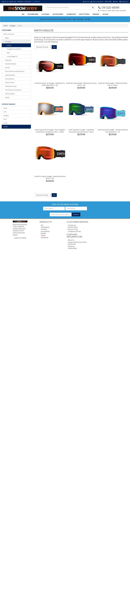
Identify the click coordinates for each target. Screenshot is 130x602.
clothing (45, 14)
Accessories (45, 231)
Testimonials (72, 248)
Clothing (44, 229)
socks (7, 67)
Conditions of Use (74, 231)
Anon (5, 108)
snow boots (9, 79)
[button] (86, 1)
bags (7, 38)
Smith (5, 26)
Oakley (6, 115)
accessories (58, 14)
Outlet (105, 14)
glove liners (9, 82)
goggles (8, 41)
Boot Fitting (84, 14)
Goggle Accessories (14, 49)
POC (5, 119)
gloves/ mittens (10, 64)
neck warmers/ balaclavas (14, 71)
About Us (5, 1)
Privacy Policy (73, 227)
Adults (9, 45)
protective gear (11, 86)
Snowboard (45, 227)
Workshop (71, 14)
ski (23, 14)
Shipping (20, 1)
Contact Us (72, 225)
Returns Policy (73, 229)
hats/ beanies (10, 75)
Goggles (12, 26)
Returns (28, 1)
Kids (8, 53)
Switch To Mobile (20, 238)
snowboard (33, 14)
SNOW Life (12, 1)
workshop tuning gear (13, 90)
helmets (8, 60)
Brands (96, 14)
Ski (42, 225)
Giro (4, 112)
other (7, 97)
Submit (76, 214)
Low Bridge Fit (12, 56)
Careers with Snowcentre (77, 242)
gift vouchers (10, 94)
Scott (5, 123)
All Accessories (8, 34)
